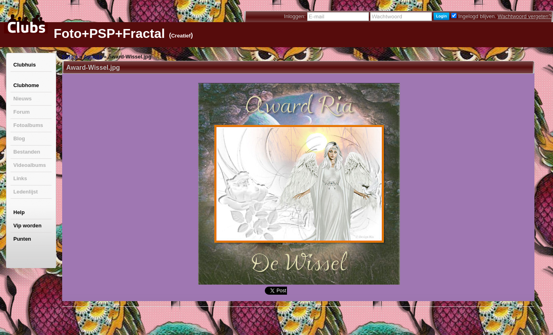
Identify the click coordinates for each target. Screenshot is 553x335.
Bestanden (26, 152)
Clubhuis (24, 65)
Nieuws (22, 99)
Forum (21, 112)
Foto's (70, 57)
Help (19, 212)
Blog (19, 138)
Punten (22, 239)
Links (20, 178)
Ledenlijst (25, 192)
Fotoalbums (28, 125)
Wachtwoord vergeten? (524, 16)
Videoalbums (29, 165)
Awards (92, 57)
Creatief (181, 36)
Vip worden (27, 226)
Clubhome (26, 85)
